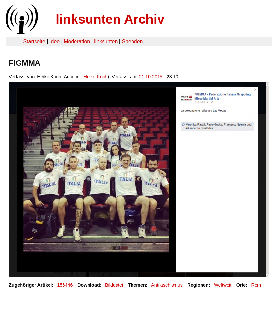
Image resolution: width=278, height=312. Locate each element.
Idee (54, 41)
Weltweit (222, 285)
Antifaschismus (167, 285)
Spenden (132, 41)
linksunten (106, 41)
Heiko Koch (96, 76)
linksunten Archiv (110, 19)
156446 (65, 285)
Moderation (77, 41)
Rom (256, 285)
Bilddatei (114, 285)
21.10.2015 (150, 76)
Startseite (34, 41)
